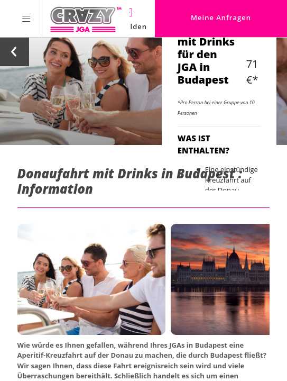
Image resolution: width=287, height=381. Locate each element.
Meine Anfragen (221, 17)
